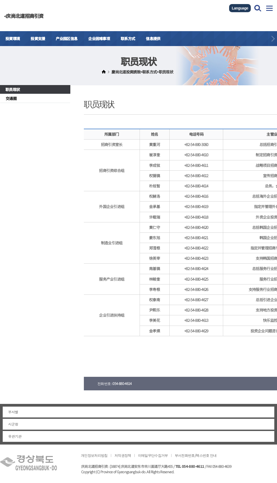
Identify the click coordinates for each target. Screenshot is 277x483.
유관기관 (14, 437)
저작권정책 (122, 455)
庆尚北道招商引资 (24, 15)
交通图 (11, 98)
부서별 (13, 412)
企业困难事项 (99, 38)
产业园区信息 (66, 38)
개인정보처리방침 (94, 455)
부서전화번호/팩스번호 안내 (196, 455)
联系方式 (128, 38)
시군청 (13, 424)
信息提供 (153, 38)
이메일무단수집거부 (153, 455)
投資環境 (12, 38)
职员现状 (12, 89)
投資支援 (38, 38)
